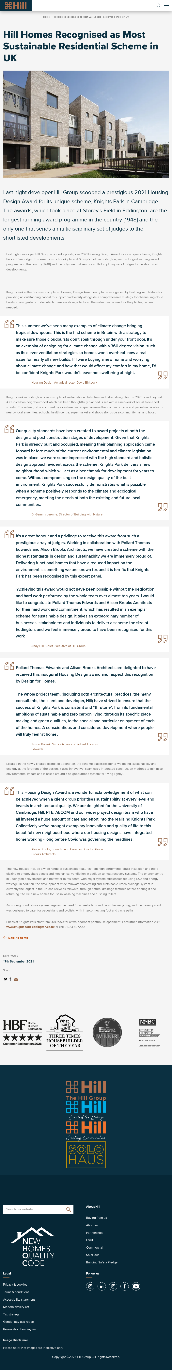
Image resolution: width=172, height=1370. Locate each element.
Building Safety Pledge (101, 1262)
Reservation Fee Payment (21, 1329)
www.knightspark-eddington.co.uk (30, 927)
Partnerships (94, 1233)
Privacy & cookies (15, 1285)
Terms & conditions (16, 1292)
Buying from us (96, 1218)
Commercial (94, 1248)
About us (92, 1225)
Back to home (15, 937)
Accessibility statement (19, 1300)
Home (46, 16)
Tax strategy (11, 1314)
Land (89, 1240)
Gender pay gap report (18, 1322)
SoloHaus (92, 1255)
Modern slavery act (16, 1307)
